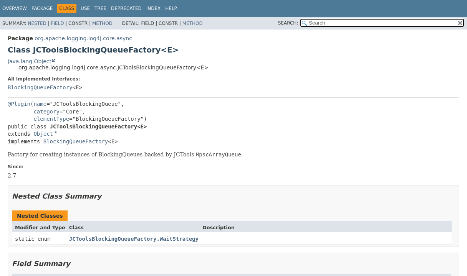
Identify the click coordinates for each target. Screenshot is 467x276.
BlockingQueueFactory (40, 87)
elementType (51, 119)
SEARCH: (288, 23)
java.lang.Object (29, 61)
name (39, 104)
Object (43, 134)
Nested (37, 23)
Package (42, 8)
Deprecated (126, 8)
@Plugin (19, 104)
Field (57, 23)
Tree (100, 8)
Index (153, 8)
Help (171, 8)
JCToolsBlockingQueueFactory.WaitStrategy (134, 239)
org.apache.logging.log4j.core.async (83, 38)
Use (85, 8)
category (46, 111)
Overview (14, 8)
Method (102, 23)
